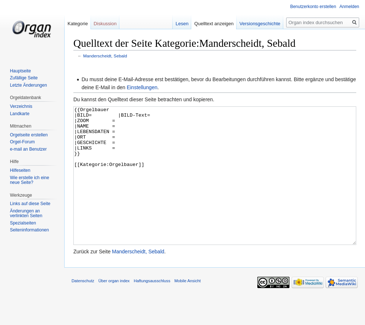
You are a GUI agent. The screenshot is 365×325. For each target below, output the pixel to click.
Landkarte (19, 113)
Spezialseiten (23, 223)
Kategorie (78, 23)
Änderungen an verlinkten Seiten (26, 213)
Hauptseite (20, 70)
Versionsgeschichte (259, 23)
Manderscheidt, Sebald (105, 55)
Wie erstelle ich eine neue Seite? (29, 180)
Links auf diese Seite (30, 203)
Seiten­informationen (29, 230)
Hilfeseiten (20, 170)
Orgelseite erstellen (28, 134)
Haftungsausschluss (152, 308)
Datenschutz (83, 308)
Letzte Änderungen (28, 85)
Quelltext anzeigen (214, 23)
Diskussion (105, 23)
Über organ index (114, 308)
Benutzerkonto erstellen (313, 6)
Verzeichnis (21, 106)
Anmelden (349, 6)
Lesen (182, 23)
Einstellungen (142, 87)
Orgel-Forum (22, 141)
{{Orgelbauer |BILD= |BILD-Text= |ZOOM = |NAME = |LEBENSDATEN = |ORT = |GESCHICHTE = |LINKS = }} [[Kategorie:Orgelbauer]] (214, 189)
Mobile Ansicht (187, 308)
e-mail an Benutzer (28, 149)
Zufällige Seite (24, 77)
